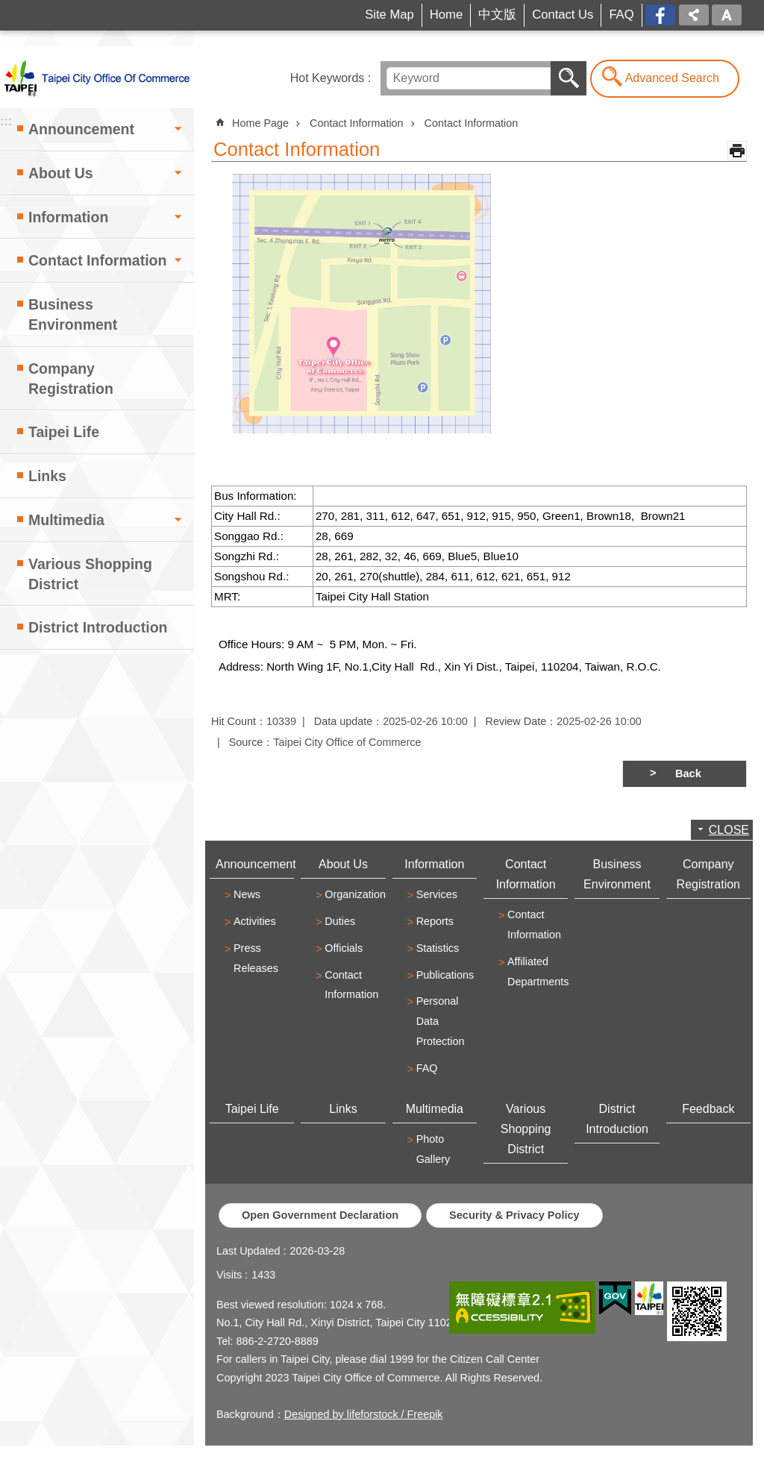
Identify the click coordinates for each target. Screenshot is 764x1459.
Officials (344, 948)
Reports (435, 921)
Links (47, 476)
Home (446, 14)
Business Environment (72, 314)
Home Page (260, 123)
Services (436, 894)
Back (688, 773)
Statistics (438, 948)
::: (27, 10)
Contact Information (97, 260)
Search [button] (568, 78)
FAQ (621, 14)
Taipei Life (63, 432)
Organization (353, 894)
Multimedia (66, 520)
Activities (255, 921)
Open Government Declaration (320, 1215)
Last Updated (248, 1251)
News (247, 894)
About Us (60, 173)
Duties (340, 921)
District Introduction (97, 627)
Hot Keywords (327, 78)
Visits (229, 1275)
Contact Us (562, 14)
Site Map (389, 14)
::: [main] (216, 116)
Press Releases (256, 958)
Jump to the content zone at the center (7, 7)
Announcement (81, 129)
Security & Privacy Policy (514, 1215)
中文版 (497, 14)
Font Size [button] (727, 14)
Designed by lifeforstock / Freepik (363, 1414)
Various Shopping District (90, 574)
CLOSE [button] (729, 829)
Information (68, 217)
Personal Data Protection (440, 1021)
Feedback (708, 1108)
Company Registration (70, 378)
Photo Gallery (433, 1149)
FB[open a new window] (660, 16)
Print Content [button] (737, 150)
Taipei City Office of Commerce (97, 77)
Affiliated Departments (535, 972)
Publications (444, 975)
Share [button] (694, 14)
